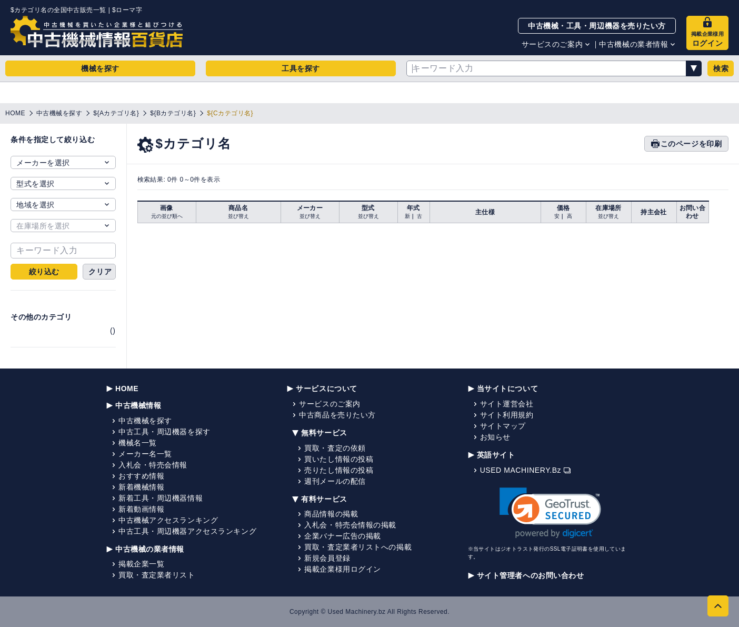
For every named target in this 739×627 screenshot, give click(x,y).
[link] (550, 513)
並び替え (238, 216)
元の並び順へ (167, 216)
